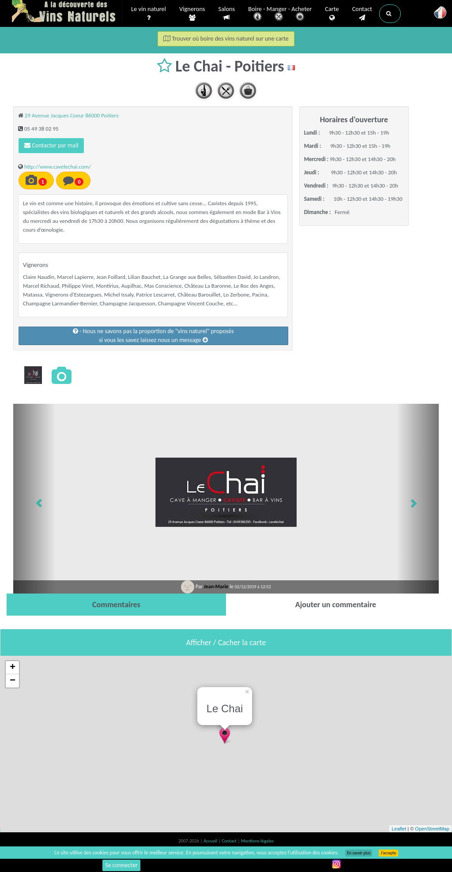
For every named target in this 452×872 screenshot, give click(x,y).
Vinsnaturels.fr (67, 12)
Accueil (210, 841)
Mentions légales (257, 841)
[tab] (116, 605)
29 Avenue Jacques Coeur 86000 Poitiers (72, 115)
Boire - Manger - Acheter (280, 14)
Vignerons (192, 14)
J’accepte (388, 853)
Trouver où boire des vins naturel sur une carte (226, 38)
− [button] (12, 681)
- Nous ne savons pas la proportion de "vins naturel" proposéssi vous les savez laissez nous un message (153, 335)
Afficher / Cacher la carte (226, 642)
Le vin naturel (148, 14)
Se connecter (121, 865)
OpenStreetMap (432, 828)
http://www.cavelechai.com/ (57, 166)
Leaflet (399, 828)
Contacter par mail (51, 145)
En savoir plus (358, 853)
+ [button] (12, 667)
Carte (332, 14)
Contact (362, 14)
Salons (226, 13)
